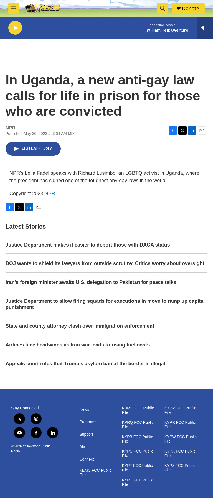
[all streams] (205, 28)
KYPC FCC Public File (137, 453)
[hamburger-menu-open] (13, 8)
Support (86, 434)
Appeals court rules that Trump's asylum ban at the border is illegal (85, 363)
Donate (190, 8)
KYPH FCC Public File (137, 482)
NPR (50, 193)
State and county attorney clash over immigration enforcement (80, 326)
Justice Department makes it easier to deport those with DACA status (88, 245)
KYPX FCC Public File (180, 453)
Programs (87, 422)
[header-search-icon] (162, 8)
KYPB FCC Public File (137, 439)
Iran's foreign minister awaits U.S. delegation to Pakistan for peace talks (91, 282)
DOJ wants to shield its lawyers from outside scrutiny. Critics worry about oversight (105, 263)
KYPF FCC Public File (137, 468)
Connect (86, 459)
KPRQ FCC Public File (138, 424)
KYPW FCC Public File (180, 439)
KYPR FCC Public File (180, 424)
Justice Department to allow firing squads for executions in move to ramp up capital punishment (105, 304)
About (84, 447)
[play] (15, 28)
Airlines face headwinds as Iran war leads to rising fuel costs (78, 345)
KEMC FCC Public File (95, 472)
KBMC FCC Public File (138, 410)
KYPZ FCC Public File (179, 468)
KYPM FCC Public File (180, 410)
